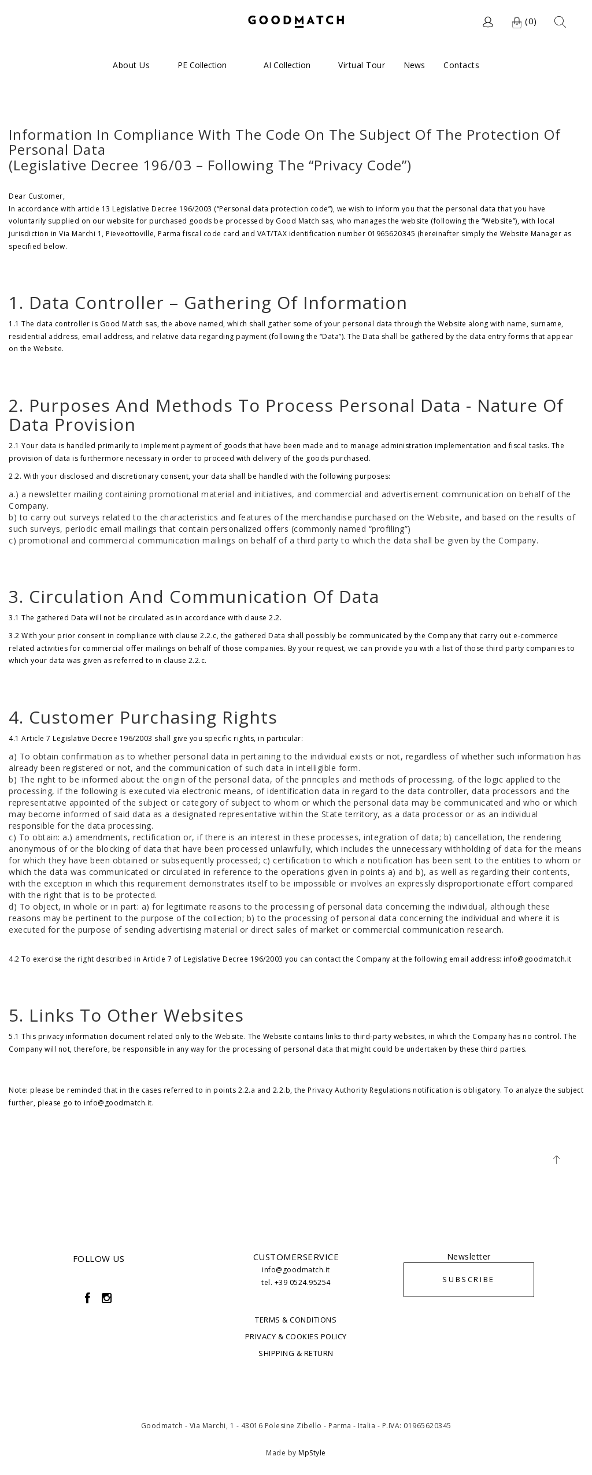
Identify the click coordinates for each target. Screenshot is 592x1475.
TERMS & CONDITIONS (295, 1319)
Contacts (461, 64)
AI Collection (287, 64)
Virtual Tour (361, 64)
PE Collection (202, 64)
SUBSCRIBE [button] (468, 1279)
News (414, 64)
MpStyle (312, 1453)
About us (131, 64)
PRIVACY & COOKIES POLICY (296, 1336)
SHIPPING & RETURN (296, 1353)
